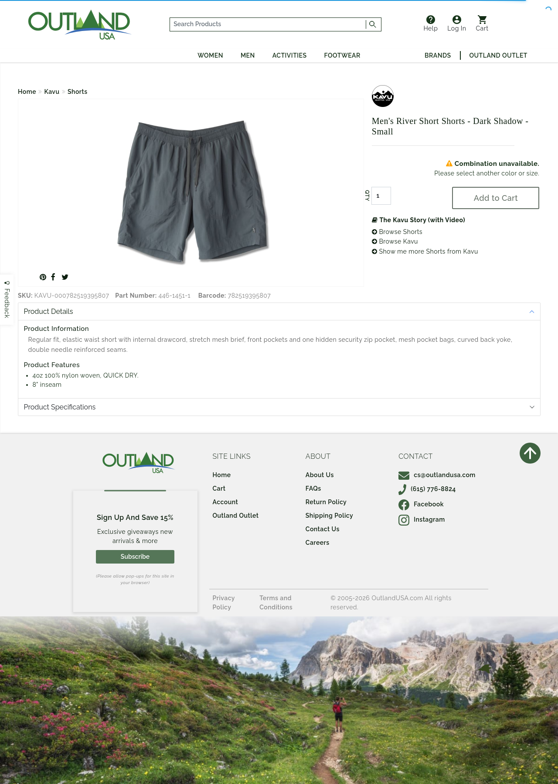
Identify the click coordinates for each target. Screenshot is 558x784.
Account (225, 502)
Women (210, 55)
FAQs (313, 488)
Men (248, 55)
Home (27, 91)
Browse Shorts (397, 231)
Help (430, 23)
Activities (289, 55)
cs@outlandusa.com (437, 474)
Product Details (48, 311)
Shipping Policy (329, 515)
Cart (482, 23)
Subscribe (135, 556)
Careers (318, 542)
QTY (367, 195)
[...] (268, 24)
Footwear (342, 55)
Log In (456, 23)
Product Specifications (60, 407)
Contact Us (323, 529)
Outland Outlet (498, 55)
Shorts (78, 91)
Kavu (52, 91)
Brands (438, 55)
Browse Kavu (395, 241)
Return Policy (326, 502)
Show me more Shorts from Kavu (425, 251)
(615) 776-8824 (427, 488)
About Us (320, 474)
